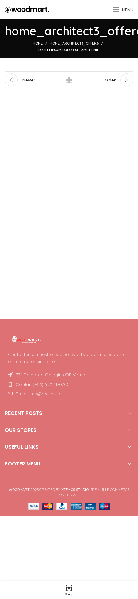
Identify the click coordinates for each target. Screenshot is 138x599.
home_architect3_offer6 (74, 43)
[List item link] (69, 384)
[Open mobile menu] (123, 9)
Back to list (69, 79)
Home (38, 43)
